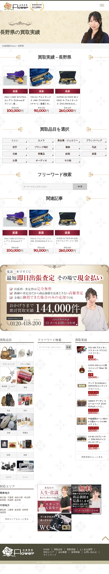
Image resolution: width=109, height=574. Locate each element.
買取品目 (58, 549)
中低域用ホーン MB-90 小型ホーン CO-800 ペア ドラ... (97, 421)
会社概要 (62, 552)
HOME (46, 549)
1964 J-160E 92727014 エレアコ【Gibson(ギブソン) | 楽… (15, 100)
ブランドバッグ (94, 140)
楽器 (15, 91)
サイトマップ (49, 555)
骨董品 (41, 154)
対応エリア (48, 552)
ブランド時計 (41, 147)
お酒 (14, 160)
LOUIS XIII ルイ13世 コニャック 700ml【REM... (97, 368)
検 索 (80, 186)
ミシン (14, 140)
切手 (14, 147)
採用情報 (75, 552)
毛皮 (94, 147)
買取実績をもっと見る (92, 457)
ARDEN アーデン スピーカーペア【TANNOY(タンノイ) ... (97, 404)
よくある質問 (86, 549)
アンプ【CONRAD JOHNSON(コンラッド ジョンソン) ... (97, 386)
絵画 (67, 154)
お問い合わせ (90, 552)
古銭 (14, 154)
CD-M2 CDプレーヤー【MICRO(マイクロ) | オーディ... (97, 439)
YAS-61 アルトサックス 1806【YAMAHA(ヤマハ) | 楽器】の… (40, 100)
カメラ (41, 140)
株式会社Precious (49, 562)
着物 (67, 147)
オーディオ (41, 160)
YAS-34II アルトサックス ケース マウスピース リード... (97, 350)
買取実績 (71, 549)
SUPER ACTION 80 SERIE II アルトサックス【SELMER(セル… (67, 100)
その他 (67, 160)
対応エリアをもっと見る (17, 519)
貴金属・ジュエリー (67, 140)
